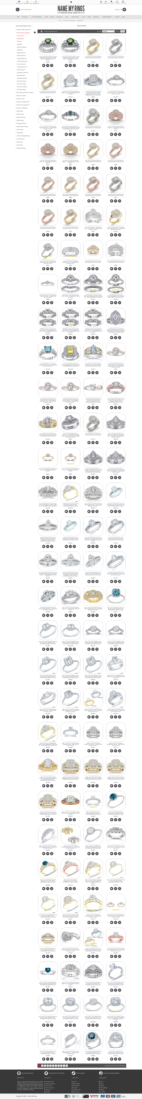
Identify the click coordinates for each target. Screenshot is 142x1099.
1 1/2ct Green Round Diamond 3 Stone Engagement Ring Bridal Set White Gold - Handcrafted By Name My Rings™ (48, 58)
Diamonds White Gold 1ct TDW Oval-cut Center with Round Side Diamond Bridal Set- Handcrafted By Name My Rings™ (93, 539)
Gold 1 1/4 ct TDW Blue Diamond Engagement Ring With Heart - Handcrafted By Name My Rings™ (48, 881)
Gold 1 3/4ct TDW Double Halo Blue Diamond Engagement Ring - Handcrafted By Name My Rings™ (93, 1052)
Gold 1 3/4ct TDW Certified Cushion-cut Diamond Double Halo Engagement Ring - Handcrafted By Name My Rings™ (116, 1018)
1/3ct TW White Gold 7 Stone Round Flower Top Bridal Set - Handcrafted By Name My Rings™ (93, 228)
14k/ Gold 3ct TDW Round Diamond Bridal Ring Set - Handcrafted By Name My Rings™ (71, 296)
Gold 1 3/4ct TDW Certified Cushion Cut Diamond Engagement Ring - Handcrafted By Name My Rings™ (70, 1017)
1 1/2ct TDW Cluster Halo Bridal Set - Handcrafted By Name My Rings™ (93, 57)
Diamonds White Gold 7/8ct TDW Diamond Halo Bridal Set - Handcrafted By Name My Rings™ (48, 608)
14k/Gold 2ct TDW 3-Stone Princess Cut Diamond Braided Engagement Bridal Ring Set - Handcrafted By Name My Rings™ (48, 330)
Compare (74, 1088)
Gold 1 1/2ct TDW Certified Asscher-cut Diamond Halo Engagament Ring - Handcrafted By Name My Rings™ (48, 642)
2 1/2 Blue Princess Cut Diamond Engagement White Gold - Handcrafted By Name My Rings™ (48, 365)
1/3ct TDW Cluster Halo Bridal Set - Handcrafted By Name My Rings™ (93, 161)
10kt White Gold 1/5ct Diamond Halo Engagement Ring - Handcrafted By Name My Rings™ (48, 296)
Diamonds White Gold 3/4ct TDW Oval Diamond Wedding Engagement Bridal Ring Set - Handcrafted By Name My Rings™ (48, 574)
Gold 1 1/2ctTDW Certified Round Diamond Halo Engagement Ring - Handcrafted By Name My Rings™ (93, 847)
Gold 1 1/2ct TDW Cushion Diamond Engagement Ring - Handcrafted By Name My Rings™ (70, 744)
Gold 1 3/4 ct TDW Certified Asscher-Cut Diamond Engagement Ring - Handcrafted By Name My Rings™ (115, 983)
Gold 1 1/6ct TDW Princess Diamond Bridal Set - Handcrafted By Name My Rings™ (70, 983)
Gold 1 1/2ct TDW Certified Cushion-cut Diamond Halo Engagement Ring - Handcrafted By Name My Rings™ (70, 676)
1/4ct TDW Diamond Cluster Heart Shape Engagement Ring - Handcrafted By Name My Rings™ (116, 228)
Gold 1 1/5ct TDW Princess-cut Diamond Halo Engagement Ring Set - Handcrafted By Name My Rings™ (93, 950)
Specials (101, 1086)
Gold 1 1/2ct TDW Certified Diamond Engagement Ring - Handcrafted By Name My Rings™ (47, 710)
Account (74, 1082)
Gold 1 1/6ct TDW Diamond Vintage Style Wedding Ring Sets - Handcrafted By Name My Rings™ (116, 950)
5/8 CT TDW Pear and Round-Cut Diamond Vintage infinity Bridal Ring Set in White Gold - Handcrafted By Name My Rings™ (115, 435)
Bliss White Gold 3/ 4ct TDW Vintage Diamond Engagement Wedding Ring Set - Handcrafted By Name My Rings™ (48, 505)
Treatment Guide (48, 1082)
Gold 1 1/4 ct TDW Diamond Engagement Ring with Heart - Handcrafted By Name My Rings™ (70, 881)
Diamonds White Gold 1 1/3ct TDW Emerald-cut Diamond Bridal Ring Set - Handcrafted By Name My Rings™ (116, 505)
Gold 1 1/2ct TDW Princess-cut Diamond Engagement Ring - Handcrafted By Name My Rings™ (93, 813)
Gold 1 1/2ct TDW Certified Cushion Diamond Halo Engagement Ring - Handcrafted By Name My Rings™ (48, 676)
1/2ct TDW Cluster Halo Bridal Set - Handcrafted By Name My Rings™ (93, 127)
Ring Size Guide (76, 1090)
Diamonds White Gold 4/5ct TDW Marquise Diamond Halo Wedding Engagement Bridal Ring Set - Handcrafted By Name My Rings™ (70, 574)
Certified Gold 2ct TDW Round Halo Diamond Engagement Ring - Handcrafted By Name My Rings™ (70, 505)
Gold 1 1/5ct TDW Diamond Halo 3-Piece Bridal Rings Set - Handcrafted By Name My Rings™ (70, 950)
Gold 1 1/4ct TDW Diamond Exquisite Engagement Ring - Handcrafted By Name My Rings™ (116, 916)
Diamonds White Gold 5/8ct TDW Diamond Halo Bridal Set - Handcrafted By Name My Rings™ (116, 573)
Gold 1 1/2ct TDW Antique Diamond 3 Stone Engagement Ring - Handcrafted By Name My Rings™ (93, 608)
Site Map (47, 1092)
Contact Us (47, 1090)
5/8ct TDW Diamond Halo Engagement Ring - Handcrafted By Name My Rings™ (48, 470)
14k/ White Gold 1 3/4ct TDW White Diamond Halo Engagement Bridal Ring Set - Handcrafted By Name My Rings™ (93, 296)
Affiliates (101, 1090)
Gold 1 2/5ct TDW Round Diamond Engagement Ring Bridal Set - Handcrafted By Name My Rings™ (93, 983)
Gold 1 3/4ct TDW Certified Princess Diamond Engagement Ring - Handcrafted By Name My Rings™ (48, 1052)
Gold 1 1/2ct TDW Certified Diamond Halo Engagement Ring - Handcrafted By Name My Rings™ (70, 710)
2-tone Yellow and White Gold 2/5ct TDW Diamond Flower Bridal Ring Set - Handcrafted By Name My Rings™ (48, 435)
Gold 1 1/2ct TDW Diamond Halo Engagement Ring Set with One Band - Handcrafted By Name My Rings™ (71, 778)
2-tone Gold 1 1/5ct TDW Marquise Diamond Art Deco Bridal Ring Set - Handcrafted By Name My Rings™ (93, 365)
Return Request (76, 1084)
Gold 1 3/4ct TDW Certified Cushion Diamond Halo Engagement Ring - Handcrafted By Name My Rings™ (93, 1017)
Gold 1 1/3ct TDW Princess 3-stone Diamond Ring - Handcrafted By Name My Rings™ (116, 847)
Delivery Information (49, 1084)
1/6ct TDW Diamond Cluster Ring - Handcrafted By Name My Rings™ (93, 261)
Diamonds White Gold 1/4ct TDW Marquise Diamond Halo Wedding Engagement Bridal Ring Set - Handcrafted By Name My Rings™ (48, 539)
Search (101, 1084)
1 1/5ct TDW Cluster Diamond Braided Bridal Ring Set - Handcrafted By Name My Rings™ (71, 93)
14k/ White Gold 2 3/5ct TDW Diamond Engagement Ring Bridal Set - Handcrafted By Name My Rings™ (116, 296)
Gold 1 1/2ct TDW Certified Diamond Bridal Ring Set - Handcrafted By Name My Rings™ (116, 676)
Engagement (80, 20)
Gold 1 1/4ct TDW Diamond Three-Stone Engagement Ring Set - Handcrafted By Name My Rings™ (48, 950)
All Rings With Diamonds (23, 29)
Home (60, 20)
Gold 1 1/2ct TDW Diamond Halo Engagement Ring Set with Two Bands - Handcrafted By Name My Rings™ (93, 778)
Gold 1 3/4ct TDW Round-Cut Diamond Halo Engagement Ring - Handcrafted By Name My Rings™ (116, 1052)
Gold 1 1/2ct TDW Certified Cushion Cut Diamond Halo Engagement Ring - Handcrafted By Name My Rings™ (93, 642)
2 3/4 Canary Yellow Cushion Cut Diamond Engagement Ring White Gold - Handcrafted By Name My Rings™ (70, 365)
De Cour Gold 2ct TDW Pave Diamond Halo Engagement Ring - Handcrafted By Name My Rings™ (93, 505)
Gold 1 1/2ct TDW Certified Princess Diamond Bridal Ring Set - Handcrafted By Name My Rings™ (93, 710)
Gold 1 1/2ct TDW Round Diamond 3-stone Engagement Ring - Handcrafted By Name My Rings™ (48, 847)
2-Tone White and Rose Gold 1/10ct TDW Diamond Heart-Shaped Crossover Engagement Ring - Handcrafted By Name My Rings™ (93, 400)
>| (66, 1065)
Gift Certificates (103, 1088)
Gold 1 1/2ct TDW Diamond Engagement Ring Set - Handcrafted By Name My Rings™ (93, 744)
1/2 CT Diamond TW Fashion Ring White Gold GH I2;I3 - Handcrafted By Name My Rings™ (116, 93)
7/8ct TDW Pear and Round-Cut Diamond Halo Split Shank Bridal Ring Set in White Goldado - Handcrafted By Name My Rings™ (116, 470)
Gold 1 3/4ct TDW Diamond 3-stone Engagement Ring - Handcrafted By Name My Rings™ (70, 1052)
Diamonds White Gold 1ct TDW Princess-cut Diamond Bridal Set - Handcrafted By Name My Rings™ (116, 539)
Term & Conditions (49, 1088)
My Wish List (75, 1092)
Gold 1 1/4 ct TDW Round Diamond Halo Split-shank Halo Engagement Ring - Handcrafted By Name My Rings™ (93, 881)
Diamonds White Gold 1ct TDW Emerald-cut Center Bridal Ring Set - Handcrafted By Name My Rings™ (70, 539)
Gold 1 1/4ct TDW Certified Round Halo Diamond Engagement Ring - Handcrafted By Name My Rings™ (116, 881)
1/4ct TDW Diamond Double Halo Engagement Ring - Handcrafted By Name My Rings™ (48, 262)
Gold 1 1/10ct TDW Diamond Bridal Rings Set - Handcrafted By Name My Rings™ (70, 608)
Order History (75, 1086)
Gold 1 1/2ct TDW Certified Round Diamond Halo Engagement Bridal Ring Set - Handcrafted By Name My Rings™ (48, 744)
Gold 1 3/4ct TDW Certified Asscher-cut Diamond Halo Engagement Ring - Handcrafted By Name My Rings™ (48, 1017)
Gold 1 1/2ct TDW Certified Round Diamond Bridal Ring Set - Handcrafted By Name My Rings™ (116, 710)
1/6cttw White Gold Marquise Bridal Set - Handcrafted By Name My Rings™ (116, 261)
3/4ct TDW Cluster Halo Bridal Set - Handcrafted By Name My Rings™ (93, 434)
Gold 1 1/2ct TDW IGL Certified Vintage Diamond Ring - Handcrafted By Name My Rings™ (70, 813)
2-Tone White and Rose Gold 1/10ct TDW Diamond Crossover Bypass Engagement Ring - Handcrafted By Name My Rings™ (116, 365)
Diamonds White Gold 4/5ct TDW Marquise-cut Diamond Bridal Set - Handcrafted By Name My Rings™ (93, 573)
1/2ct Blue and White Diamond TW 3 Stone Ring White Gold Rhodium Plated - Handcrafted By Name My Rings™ (71, 127)
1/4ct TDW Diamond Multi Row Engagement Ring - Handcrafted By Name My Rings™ (70, 262)
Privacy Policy (48, 1086)
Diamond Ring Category (69, 20)
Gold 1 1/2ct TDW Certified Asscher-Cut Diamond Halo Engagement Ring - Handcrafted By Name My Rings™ (71, 642)
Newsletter (102, 1092)
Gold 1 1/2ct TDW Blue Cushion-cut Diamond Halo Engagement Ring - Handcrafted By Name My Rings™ (115, 608)
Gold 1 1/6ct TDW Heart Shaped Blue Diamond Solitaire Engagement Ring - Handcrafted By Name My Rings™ (48, 983)
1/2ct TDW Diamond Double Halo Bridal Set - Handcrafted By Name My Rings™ (116, 127)
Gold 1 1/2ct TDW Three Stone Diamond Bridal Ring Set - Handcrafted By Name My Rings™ (71, 847)
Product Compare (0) (50, 31)
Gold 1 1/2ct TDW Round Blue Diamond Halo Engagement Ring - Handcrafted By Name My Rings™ (116, 813)
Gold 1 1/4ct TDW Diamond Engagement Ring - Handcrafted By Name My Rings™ (93, 916)
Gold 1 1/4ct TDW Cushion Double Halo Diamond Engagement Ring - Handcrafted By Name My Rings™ (71, 916)
